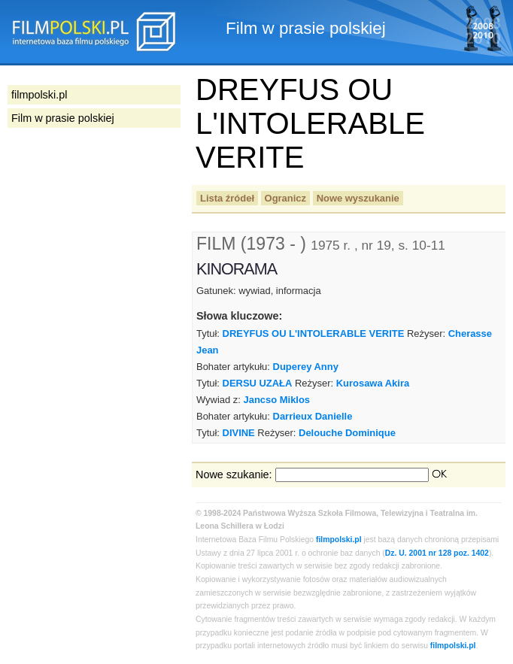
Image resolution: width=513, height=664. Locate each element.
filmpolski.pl (339, 539)
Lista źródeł (227, 198)
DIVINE (239, 432)
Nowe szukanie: (234, 474)
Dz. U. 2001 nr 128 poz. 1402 (437, 553)
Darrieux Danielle (313, 416)
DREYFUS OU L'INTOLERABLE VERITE (314, 333)
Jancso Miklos (277, 399)
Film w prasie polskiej (62, 118)
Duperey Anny (305, 366)
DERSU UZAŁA (258, 383)
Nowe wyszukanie (358, 198)
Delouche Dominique (347, 432)
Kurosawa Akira (372, 383)
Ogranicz (285, 198)
